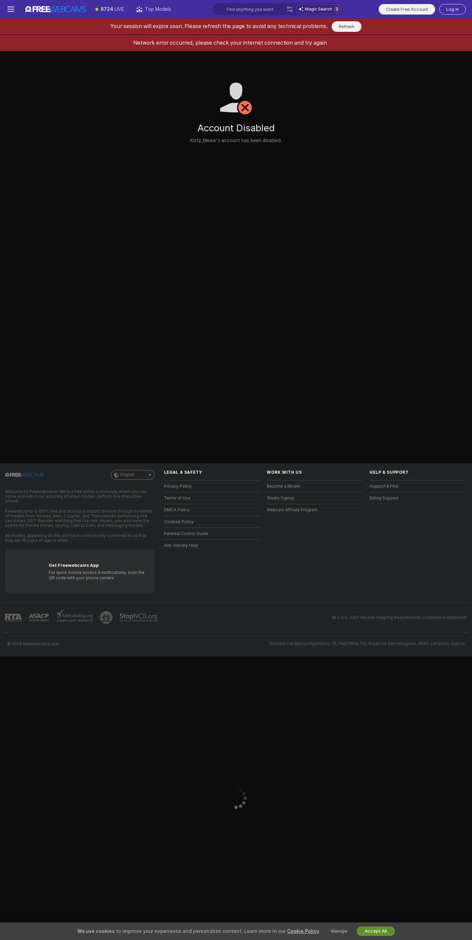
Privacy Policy (178, 486)
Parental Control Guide (186, 533)
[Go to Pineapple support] (107, 617)
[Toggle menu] (11, 9)
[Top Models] (153, 9)
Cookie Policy (303, 931)
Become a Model (283, 486)
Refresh (346, 26)
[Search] (289, 9)
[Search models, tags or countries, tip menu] (255, 9)
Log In (452, 9)
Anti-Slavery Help (181, 545)
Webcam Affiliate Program (292, 510)
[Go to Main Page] (55, 9)
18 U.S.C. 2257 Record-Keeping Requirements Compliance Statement (399, 617)
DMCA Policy (177, 510)
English (132, 474)
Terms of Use (177, 498)
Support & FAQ (384, 486)
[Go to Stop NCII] (139, 617)
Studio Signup (280, 498)
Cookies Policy (179, 521)
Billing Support (384, 498)
